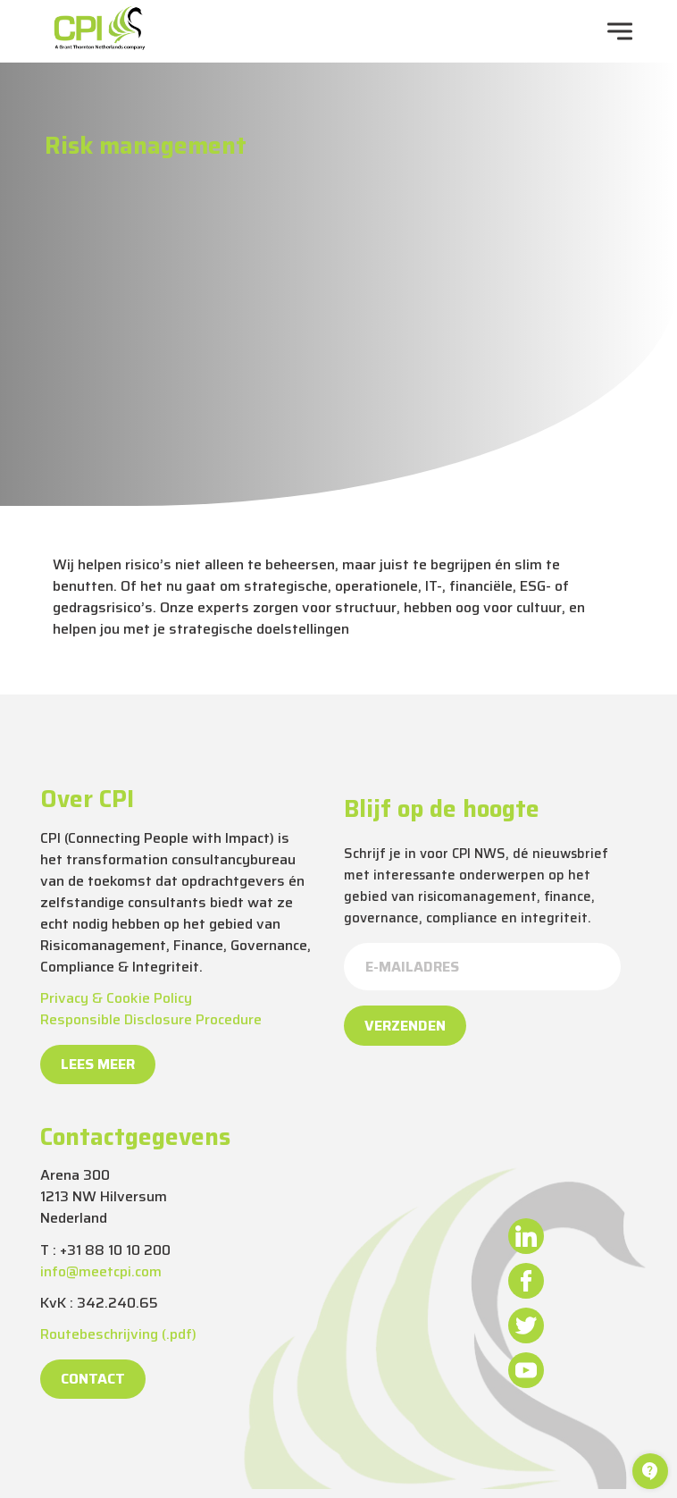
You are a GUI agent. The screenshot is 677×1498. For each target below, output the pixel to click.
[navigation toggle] (620, 31)
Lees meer (98, 1064)
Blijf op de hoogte (441, 809)
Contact (93, 1379)
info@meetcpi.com (101, 1271)
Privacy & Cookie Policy (116, 998)
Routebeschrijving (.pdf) (118, 1334)
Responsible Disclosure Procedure (151, 1019)
